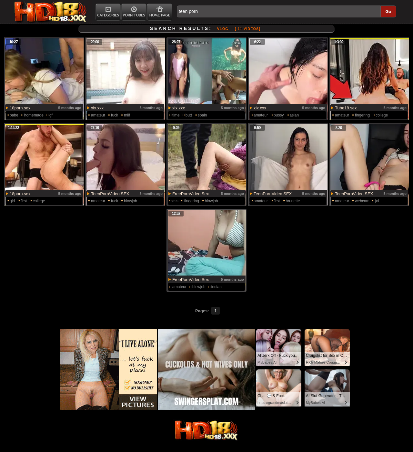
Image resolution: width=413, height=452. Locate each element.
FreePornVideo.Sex (190, 193)
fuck (114, 115)
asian (294, 115)
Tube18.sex (346, 107)
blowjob (130, 201)
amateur (98, 115)
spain (202, 115)
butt (189, 115)
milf (127, 115)
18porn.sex (20, 107)
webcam (362, 201)
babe (14, 115)
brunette (293, 201)
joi (377, 201)
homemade (34, 115)
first (24, 201)
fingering (362, 115)
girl (12, 201)
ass (175, 201)
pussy (279, 115)
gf (51, 115)
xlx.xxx (97, 107)
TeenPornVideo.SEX (110, 193)
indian (216, 287)
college (382, 115)
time (176, 115)
